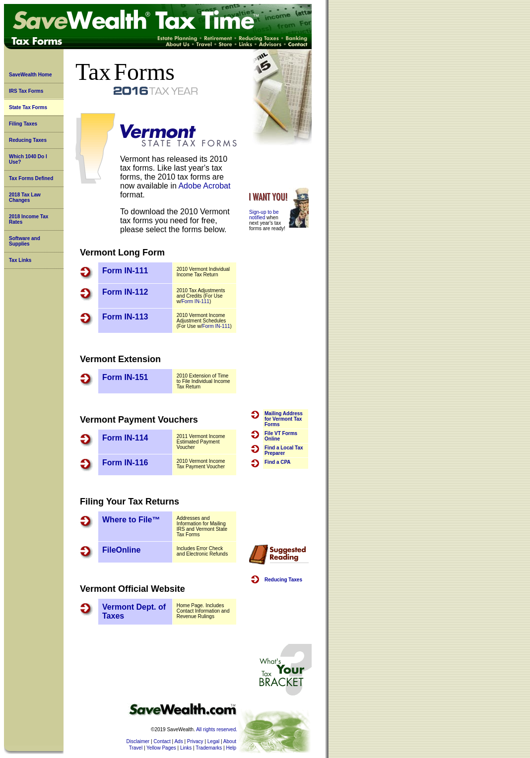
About (229, 741)
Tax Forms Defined (31, 178)
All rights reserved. (216, 729)
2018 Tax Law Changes (25, 197)
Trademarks (209, 748)
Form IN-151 (125, 377)
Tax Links (20, 260)
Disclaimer (138, 741)
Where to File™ (131, 519)
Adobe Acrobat (204, 186)
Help (231, 748)
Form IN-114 (125, 438)
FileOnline (121, 550)
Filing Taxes (23, 123)
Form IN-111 (125, 270)
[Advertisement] (279, 315)
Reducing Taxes (28, 140)
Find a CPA (278, 462)
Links (186, 748)
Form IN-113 (125, 317)
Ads (178, 741)
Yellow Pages (161, 748)
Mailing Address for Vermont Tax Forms (284, 419)
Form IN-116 (125, 462)
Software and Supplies (24, 241)
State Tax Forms (28, 107)
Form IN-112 (125, 292)
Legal (213, 741)
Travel (135, 748)
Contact (161, 741)
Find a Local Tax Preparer (284, 450)
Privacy (195, 741)
